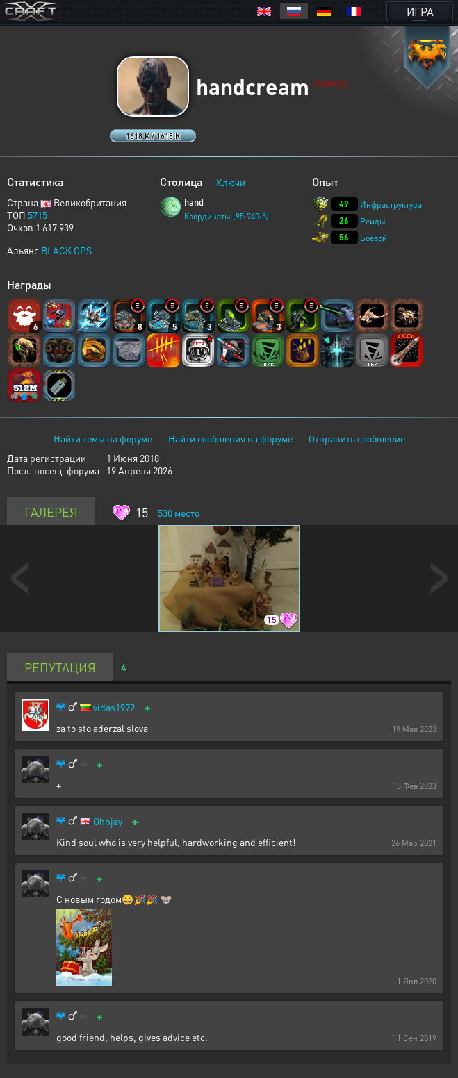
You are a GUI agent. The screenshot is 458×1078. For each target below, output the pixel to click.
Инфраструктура (391, 204)
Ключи (230, 182)
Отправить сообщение (357, 438)
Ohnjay (107, 821)
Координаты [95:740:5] (226, 216)
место (178, 512)
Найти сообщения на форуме (230, 438)
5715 (37, 214)
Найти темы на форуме (103, 438)
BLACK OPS (66, 250)
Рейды (373, 221)
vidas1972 (114, 707)
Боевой (373, 238)
